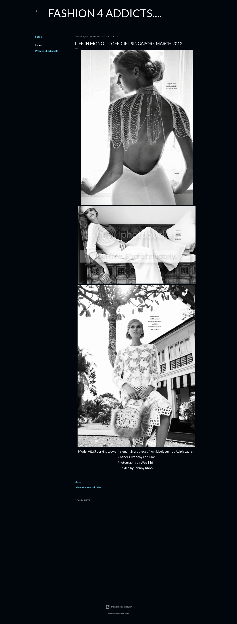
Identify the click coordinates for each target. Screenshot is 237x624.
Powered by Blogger (118, 607)
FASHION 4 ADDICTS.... (105, 13)
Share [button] (38, 36)
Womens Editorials (46, 50)
